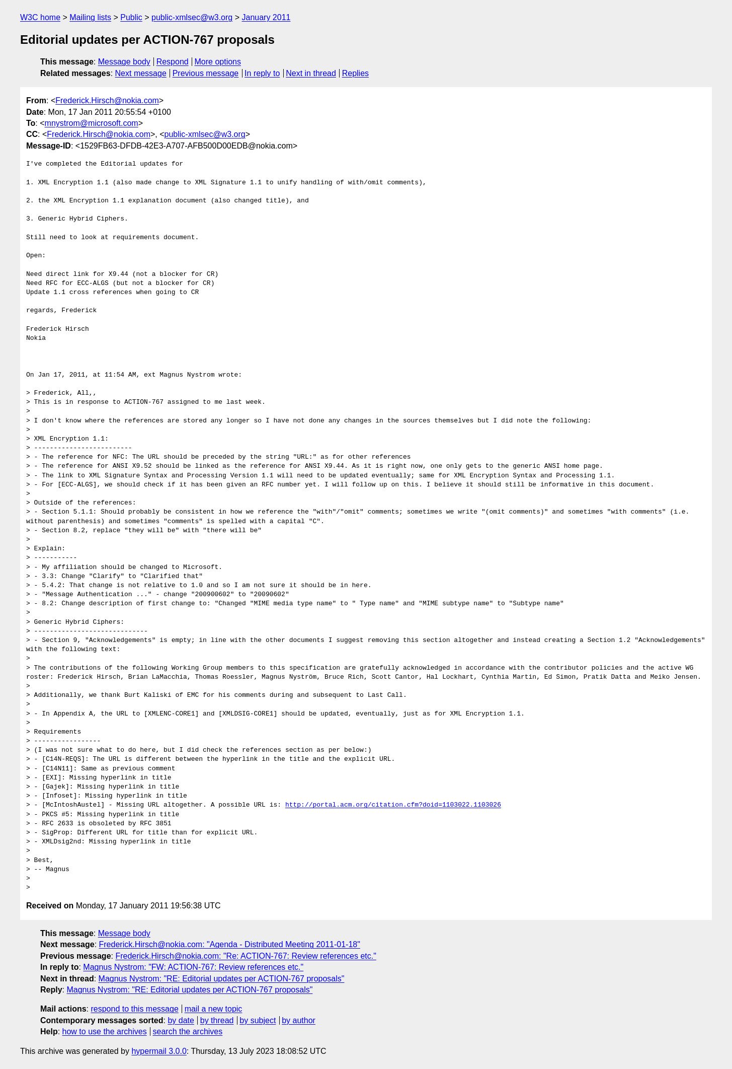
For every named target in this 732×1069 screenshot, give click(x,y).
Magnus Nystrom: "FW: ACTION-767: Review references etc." (193, 967)
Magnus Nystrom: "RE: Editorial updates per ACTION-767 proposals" (222, 978)
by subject (257, 1020)
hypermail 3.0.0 (158, 1051)
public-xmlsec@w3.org (191, 17)
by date (181, 1020)
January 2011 (265, 17)
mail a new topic (213, 1009)
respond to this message (134, 1009)
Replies (355, 73)
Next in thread (311, 73)
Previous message (206, 73)
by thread (217, 1020)
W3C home (40, 17)
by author (298, 1020)
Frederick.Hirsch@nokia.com (107, 100)
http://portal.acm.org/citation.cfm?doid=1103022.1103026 (393, 805)
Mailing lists (90, 17)
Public (131, 17)
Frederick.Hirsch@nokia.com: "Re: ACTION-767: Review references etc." (245, 956)
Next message (141, 73)
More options (218, 61)
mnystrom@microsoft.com (91, 123)
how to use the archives (104, 1031)
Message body (124, 61)
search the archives (188, 1031)
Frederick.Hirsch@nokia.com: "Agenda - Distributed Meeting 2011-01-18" (229, 944)
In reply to (262, 73)
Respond (172, 61)
